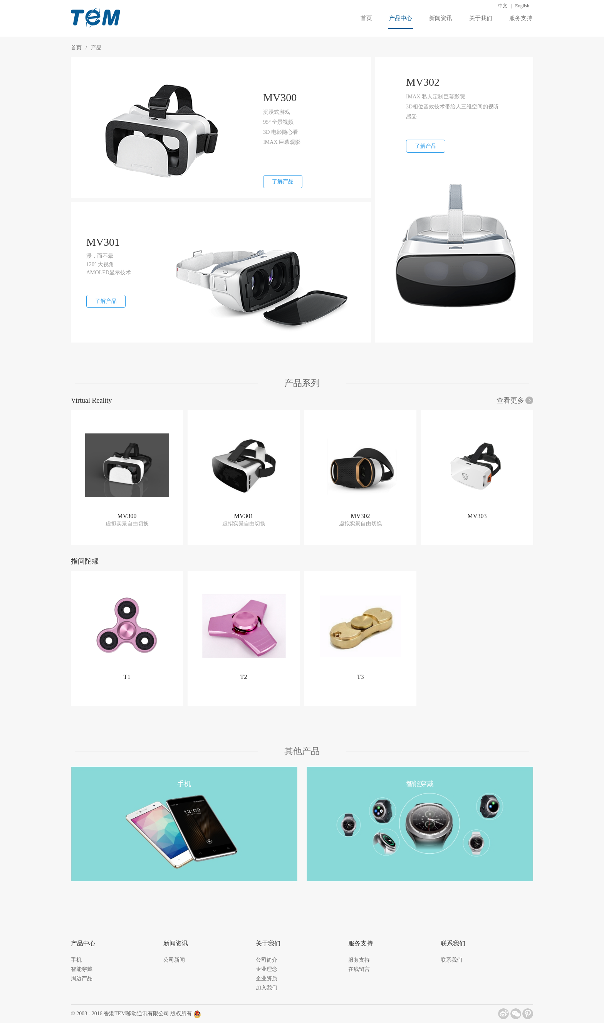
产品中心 (400, 22)
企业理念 (266, 969)
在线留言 (359, 969)
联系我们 (451, 960)
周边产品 (81, 978)
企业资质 (266, 978)
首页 (366, 18)
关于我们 (480, 18)
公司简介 (266, 960)
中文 (502, 5)
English (522, 5)
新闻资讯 (440, 18)
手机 (76, 960)
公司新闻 (174, 960)
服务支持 (520, 18)
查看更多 (510, 400)
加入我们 (266, 988)
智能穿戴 (81, 969)
